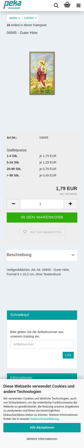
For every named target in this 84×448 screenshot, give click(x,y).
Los (68, 355)
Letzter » (30, 18)
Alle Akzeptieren (42, 427)
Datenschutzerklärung (44, 418)
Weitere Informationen (42, 439)
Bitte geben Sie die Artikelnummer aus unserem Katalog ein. (36, 334)
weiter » (14, 18)
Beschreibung (19, 255)
